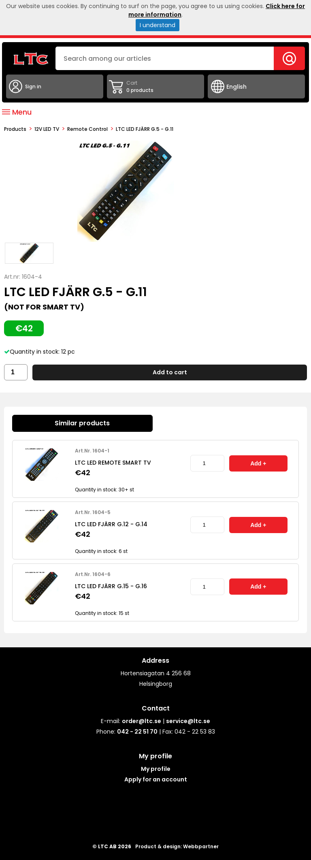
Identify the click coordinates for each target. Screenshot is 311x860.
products (15, 129)
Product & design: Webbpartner (177, 846)
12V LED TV (46, 129)
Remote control (87, 129)
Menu (17, 112)
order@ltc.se (141, 721)
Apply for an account (155, 779)
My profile (155, 769)
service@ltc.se (188, 721)
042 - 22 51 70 (137, 732)
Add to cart (170, 372)
